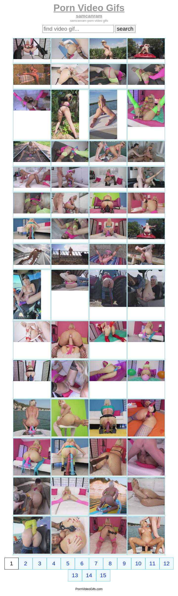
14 (89, 575)
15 (103, 575)
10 (138, 563)
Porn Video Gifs (88, 7)
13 (75, 575)
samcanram (89, 16)
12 (166, 563)
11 (152, 563)
